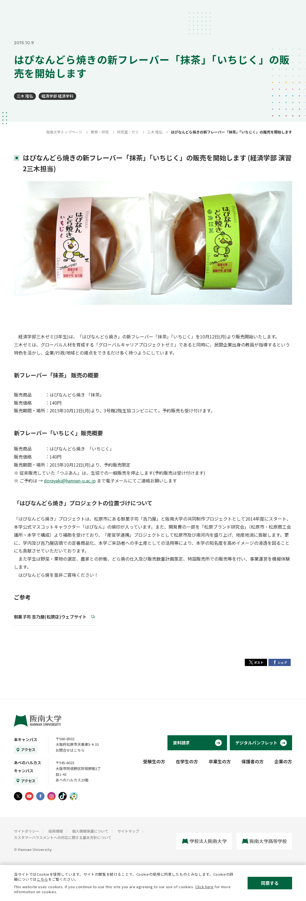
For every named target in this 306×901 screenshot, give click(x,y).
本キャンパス (25, 739)
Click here (204, 886)
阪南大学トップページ (64, 132)
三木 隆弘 (25, 96)
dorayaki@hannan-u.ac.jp (70, 480)
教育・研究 (100, 132)
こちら (42, 879)
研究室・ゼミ (128, 132)
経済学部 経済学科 (57, 96)
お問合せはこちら (70, 750)
